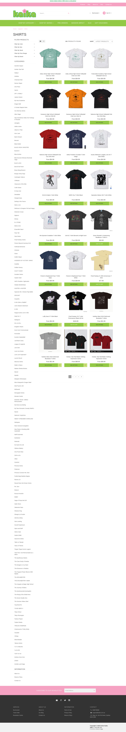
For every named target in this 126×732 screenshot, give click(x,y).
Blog (89, 4)
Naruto (16, 412)
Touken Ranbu (18, 622)
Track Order (16, 712)
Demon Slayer (18, 83)
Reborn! (16, 490)
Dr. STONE (17, 222)
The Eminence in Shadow (21, 568)
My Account (94, 13)
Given (16, 253)
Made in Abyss (18, 365)
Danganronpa (18, 198)
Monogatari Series (19, 393)
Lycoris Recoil (18, 358)
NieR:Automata (18, 434)
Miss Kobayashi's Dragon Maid (22, 382)
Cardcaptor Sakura (19, 177)
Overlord (16, 462)
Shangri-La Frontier (19, 514)
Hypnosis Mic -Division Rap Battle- (23, 292)
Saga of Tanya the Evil (20, 500)
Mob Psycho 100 (19, 386)
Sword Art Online (19, 538)
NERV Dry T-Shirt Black (76, 195)
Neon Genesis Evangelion (21, 426)
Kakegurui (17, 319)
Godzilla (16, 264)
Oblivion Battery (18, 448)
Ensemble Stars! (18, 229)
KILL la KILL (17, 323)
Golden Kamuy (18, 267)
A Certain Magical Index (20, 107)
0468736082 (94, 710)
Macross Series (18, 361)
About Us (95, 4)
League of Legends (19, 344)
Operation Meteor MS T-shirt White (101, 195)
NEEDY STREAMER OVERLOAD (23, 418)
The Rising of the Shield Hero (22, 594)
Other (16, 459)
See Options (48, 82)
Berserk (16, 140)
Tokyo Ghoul (17, 612)
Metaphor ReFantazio (20, 379)
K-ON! (16, 309)
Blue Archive (17, 154)
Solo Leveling (18, 521)
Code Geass (17, 187)
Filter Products (21, 40)
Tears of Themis (18, 545)
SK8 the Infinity (18, 518)
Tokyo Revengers (19, 615)
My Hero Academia (19, 100)
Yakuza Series (18, 643)
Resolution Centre (18, 715)
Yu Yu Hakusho (18, 646)
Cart (107, 13)
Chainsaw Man (18, 80)
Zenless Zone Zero (19, 657)
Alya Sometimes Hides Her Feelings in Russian (24, 118)
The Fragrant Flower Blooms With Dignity (23, 572)
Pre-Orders (63, 23)
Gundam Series (18, 274)
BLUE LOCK (17, 163)
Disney (16, 219)
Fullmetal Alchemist (19, 246)
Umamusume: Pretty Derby (21, 629)
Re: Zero (16, 486)
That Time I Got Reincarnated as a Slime (23, 553)
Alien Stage (17, 114)
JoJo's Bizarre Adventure (21, 305)
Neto (102, 729)
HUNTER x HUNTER (20, 288)
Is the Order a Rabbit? (20, 302)
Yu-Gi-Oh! (17, 650)
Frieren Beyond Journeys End (22, 243)
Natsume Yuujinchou (20, 415)
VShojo (16, 636)
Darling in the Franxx (20, 201)
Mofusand (17, 389)
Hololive (16, 76)
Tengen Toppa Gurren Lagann (22, 549)
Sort (91, 41)
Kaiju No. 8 (17, 316)
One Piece (17, 86)
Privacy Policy (68, 712)
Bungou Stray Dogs (19, 173)
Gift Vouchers (101, 23)
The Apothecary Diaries (20, 558)
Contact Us (109, 4)
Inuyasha (16, 299)
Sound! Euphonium (19, 525)
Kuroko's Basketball (19, 337)
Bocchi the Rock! (19, 166)
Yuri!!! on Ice (17, 653)
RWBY (16, 497)
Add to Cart (99, 243)
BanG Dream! (18, 137)
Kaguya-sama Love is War (21, 312)
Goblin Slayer (18, 257)
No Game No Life (19, 445)
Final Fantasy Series (20, 239)
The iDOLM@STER (19, 577)
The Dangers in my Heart (21, 565)
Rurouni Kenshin (19, 493)
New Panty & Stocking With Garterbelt (21, 430)
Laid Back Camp (18, 340)
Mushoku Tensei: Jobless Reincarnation (21, 400)
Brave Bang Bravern (19, 170)
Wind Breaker (18, 639)
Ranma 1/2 (17, 479)
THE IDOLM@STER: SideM (22, 580)
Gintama (16, 250)
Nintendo (16, 441)
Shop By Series (46, 23)
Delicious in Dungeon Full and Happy (24, 208)
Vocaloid (16, 632)
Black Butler (17, 144)
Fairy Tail (16, 233)
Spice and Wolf (18, 528)
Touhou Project (18, 619)
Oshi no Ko (17, 455)
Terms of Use (67, 710)
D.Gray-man (17, 191)
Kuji (89, 23)
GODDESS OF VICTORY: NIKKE (23, 260)
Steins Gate (17, 532)
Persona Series (18, 465)
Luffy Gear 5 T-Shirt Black (50, 316)
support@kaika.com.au (97, 713)
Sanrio (16, 90)
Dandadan (17, 194)
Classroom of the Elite (20, 184)
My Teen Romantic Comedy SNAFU (24, 408)
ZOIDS (16, 660)
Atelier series (18, 126)
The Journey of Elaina (20, 587)
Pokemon (17, 469)
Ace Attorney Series (19, 111)
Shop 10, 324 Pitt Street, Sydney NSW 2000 (100, 716)
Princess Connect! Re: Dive (21, 472)
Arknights (17, 123)
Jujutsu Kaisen (18, 97)
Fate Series (17, 236)
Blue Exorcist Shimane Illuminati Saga (23, 158)
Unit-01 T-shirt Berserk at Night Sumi (75, 235)
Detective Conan (19, 212)
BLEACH (16, 151)
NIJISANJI (17, 438)
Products (82, 4)
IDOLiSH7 (17, 295)
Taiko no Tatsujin (18, 542)
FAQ (101, 4)
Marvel (16, 372)
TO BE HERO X (18, 608)
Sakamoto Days (18, 507)
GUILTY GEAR (18, 271)
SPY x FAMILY (18, 93)
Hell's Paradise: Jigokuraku (21, 281)
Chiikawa (16, 180)
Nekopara (17, 422)
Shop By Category (27, 23)
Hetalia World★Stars (20, 285)
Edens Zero (17, 226)
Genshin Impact (78, 23)
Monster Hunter (18, 396)
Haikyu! (16, 73)
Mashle (16, 375)
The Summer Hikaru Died (21, 601)
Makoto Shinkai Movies (20, 368)
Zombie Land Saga (19, 664)
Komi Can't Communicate (21, 330)
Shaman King (18, 511)
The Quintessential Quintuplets (22, 591)
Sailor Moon (17, 504)
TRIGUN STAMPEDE (20, 625)
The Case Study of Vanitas (21, 561)
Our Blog (41, 712)
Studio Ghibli (17, 535)
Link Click (17, 347)
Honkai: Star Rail (19, 69)
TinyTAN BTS (18, 605)
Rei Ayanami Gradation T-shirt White (50, 235)
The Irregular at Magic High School (23, 584)
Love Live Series (19, 351)
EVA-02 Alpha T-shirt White (50, 195)
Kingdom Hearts (18, 326)
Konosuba (17, 333)
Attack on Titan (18, 130)
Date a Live (17, 205)
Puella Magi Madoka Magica (22, 476)
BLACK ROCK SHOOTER (21, 147)
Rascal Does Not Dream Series (22, 483)
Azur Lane (17, 133)
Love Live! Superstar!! (20, 354)
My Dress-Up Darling (20, 405)
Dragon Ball (17, 104)
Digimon (16, 215)
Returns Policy (18, 677)
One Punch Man (18, 452)
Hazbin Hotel (17, 278)
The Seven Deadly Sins (20, 598)
